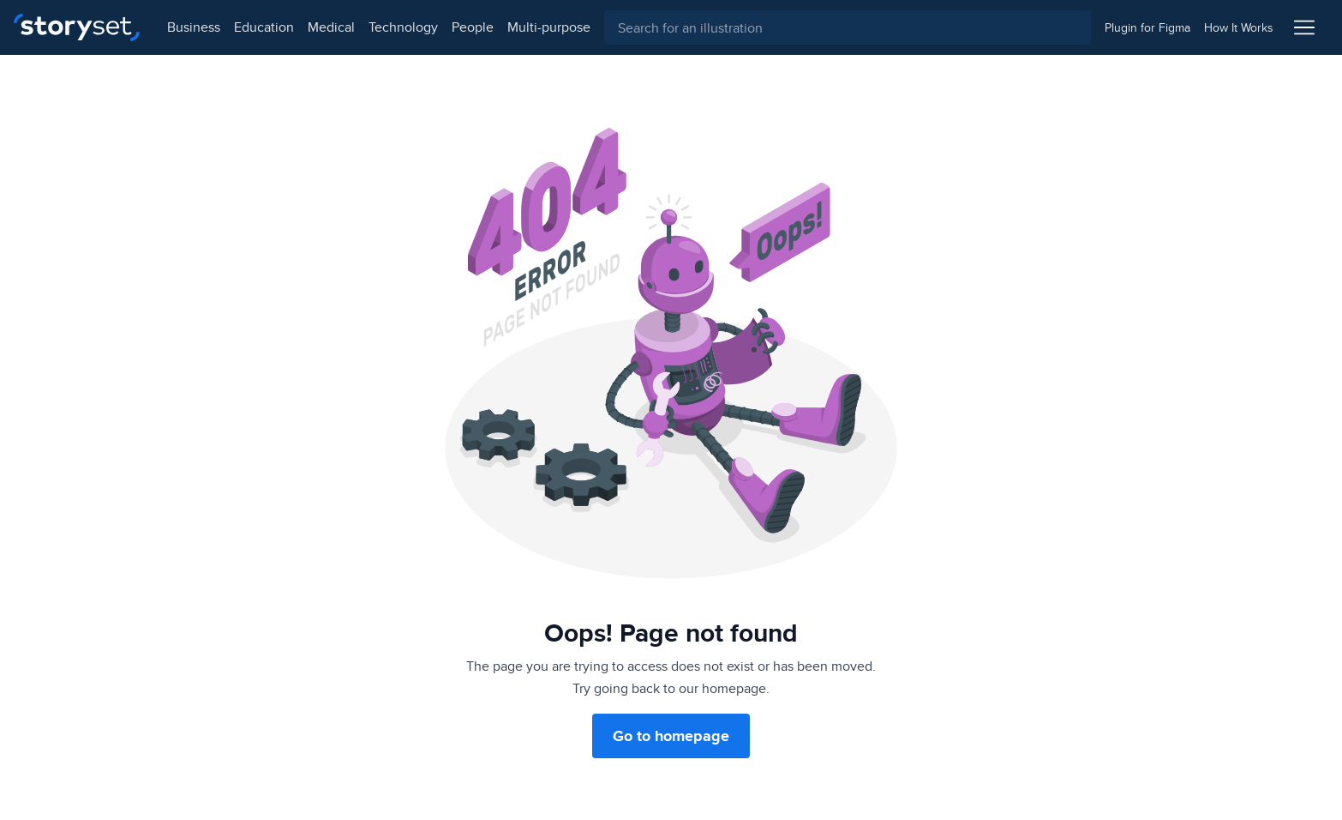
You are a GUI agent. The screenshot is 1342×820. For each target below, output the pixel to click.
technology (403, 27)
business (193, 27)
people (473, 27)
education (264, 27)
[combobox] (847, 27)
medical (331, 27)
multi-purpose (548, 27)
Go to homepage (671, 736)
